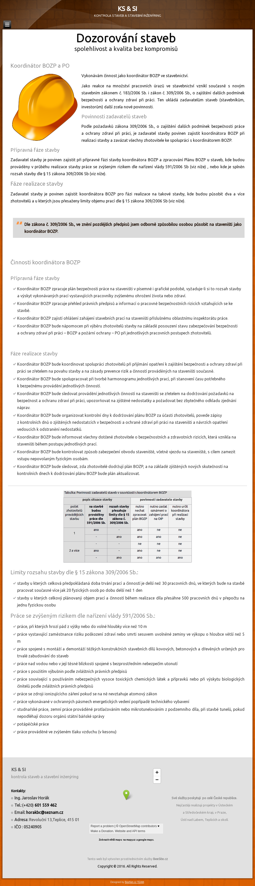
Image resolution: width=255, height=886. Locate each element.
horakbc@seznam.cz (44, 812)
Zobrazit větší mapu (110, 839)
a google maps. (145, 839)
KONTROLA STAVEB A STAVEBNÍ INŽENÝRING (127, 15)
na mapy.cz (129, 839)
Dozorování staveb (126, 37)
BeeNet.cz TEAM (134, 882)
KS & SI (127, 8)
